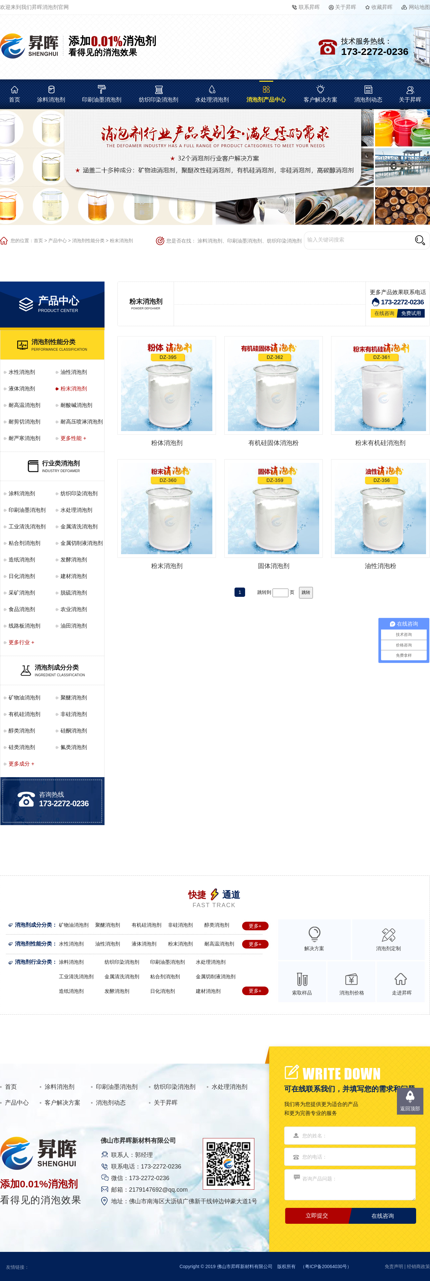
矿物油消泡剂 (24, 697)
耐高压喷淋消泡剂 (82, 421)
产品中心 (57, 240)
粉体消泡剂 (167, 442)
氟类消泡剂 (74, 747)
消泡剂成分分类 (33, 925)
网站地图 (419, 7)
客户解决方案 (320, 100)
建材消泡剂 (74, 576)
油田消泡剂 (74, 626)
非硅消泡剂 (74, 714)
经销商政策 (418, 1266)
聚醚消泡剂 (74, 697)
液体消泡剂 (22, 388)
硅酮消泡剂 (74, 730)
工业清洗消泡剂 (27, 526)
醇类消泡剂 (22, 730)
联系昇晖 (309, 7)
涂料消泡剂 (51, 100)
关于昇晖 (345, 7)
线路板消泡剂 (24, 626)
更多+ (255, 926)
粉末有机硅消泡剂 (380, 442)
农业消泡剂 (74, 609)
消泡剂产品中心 (266, 100)
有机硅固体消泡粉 (273, 442)
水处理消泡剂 (212, 100)
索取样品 (302, 992)
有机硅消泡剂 (24, 714)
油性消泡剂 (74, 372)
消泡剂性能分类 (88, 240)
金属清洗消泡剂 (79, 526)
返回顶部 (410, 1108)
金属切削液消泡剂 (82, 543)
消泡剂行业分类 (33, 962)
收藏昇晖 (382, 7)
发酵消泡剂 (74, 559)
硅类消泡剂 (22, 747)
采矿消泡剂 (22, 593)
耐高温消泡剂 (24, 405)
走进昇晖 (402, 992)
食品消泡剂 (22, 609)
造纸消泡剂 (22, 559)
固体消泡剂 (273, 565)
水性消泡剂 (22, 372)
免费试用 (411, 313)
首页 (14, 100)
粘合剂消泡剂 (24, 543)
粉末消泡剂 (121, 240)
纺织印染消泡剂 (158, 100)
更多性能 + (73, 438)
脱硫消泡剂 (74, 593)
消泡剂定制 (388, 948)
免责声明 (394, 1266)
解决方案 (314, 948)
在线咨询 (384, 313)
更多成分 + (21, 764)
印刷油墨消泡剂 (101, 100)
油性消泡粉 (380, 565)
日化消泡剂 (22, 576)
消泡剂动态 (368, 100)
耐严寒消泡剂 (24, 438)
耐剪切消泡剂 (24, 421)
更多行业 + (21, 642)
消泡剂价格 (351, 992)
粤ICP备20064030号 (326, 1266)
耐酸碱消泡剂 (76, 405)
